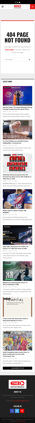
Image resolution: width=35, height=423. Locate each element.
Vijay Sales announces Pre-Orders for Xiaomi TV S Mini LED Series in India (15, 247)
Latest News (7, 81)
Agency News (7, 87)
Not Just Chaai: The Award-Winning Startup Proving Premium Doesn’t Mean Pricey (17, 108)
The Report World (21, 421)
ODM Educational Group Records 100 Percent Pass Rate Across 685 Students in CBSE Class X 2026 (17, 177)
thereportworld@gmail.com (21, 400)
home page (9, 50)
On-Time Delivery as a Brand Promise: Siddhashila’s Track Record (15, 142)
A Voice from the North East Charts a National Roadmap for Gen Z (15, 319)
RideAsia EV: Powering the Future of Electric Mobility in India (15, 283)
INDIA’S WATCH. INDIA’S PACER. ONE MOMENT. (14, 211)
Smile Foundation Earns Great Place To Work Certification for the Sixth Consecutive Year (16, 354)
